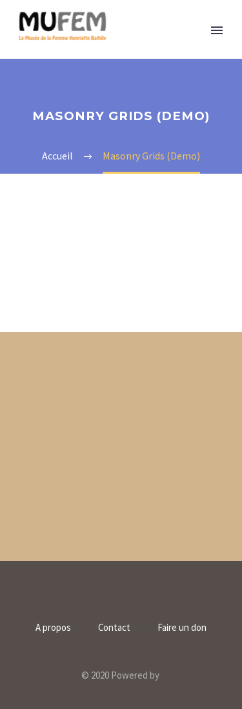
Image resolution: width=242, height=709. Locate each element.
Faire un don (182, 628)
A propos (53, 628)
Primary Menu (217, 30)
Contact (114, 628)
